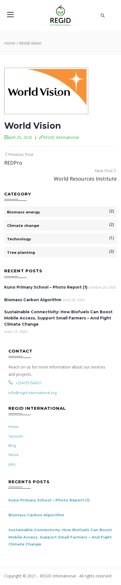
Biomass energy (23, 212)
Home (9, 43)
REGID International (59, 137)
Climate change (23, 225)
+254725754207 (24, 382)
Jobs (12, 464)
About (13, 454)
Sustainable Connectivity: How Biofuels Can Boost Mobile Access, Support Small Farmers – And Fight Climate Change (58, 318)
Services (15, 436)
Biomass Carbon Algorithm (32, 299)
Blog (12, 445)
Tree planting (21, 252)
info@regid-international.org (32, 392)
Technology (19, 239)
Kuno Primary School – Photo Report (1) (45, 287)
